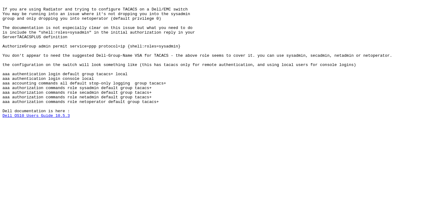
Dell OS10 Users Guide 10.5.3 (36, 138)
